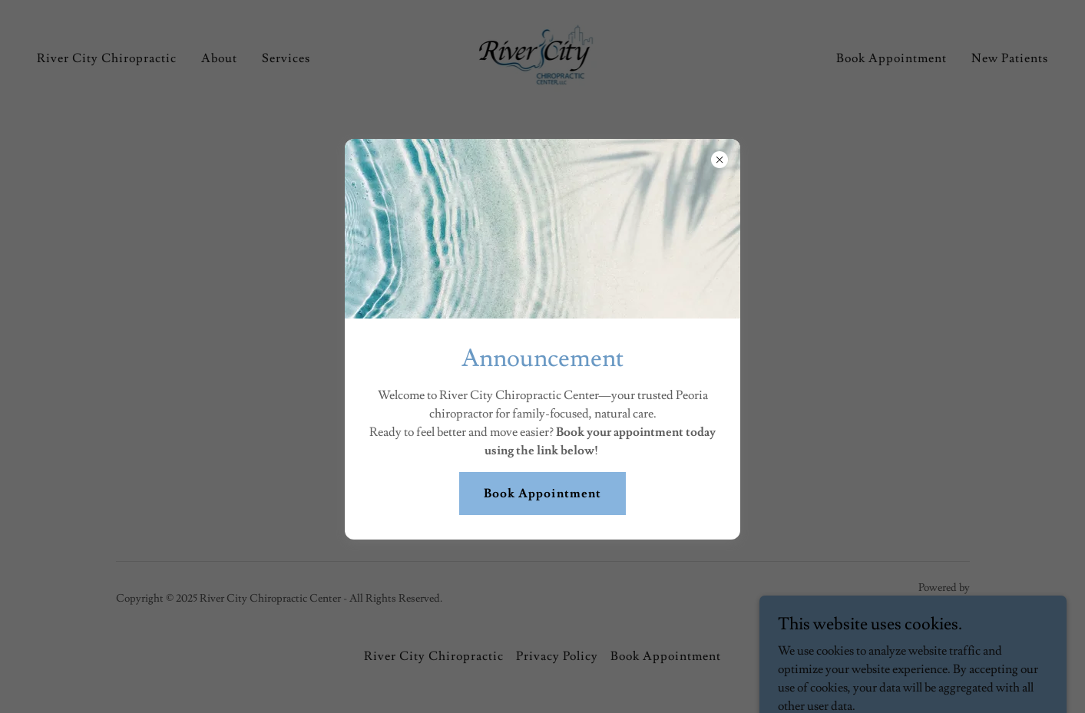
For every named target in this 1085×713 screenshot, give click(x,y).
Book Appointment (542, 493)
